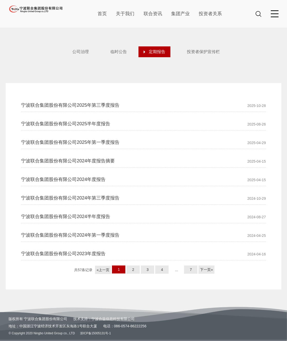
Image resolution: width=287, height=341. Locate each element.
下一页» (206, 270)
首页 (102, 13)
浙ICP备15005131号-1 (95, 333)
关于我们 (125, 13)
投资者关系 (210, 13)
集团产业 (180, 13)
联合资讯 (153, 13)
